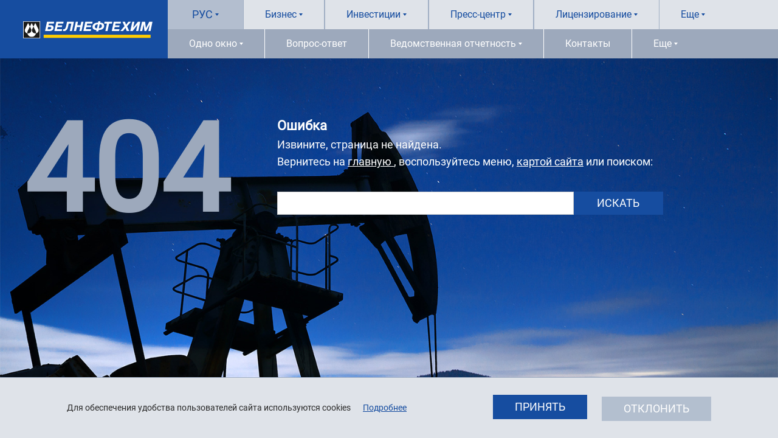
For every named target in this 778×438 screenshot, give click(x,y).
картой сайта (550, 161)
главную (371, 161)
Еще (690, 14)
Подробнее (385, 407)
